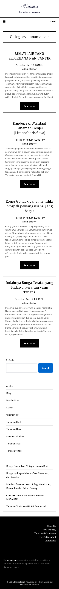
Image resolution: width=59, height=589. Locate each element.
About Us (51, 526)
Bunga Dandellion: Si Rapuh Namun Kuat (27, 466)
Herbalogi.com (10, 560)
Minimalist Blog (45, 581)
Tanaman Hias (13, 429)
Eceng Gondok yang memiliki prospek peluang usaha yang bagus (29, 206)
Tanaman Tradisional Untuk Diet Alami (26, 506)
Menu (53, 21)
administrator (29, 68)
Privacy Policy (49, 529)
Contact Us (50, 540)
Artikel (9, 385)
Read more (29, 106)
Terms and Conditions (45, 533)
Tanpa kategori (14, 450)
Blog (8, 393)
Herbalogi (29, 7)
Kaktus (10, 407)
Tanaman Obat (13, 443)
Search (10, 359)
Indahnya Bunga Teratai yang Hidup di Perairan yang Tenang (29, 287)
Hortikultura (12, 400)
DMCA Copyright (47, 537)
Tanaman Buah (13, 421)
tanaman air (12, 414)
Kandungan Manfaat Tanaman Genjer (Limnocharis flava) (29, 128)
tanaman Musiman (15, 436)
